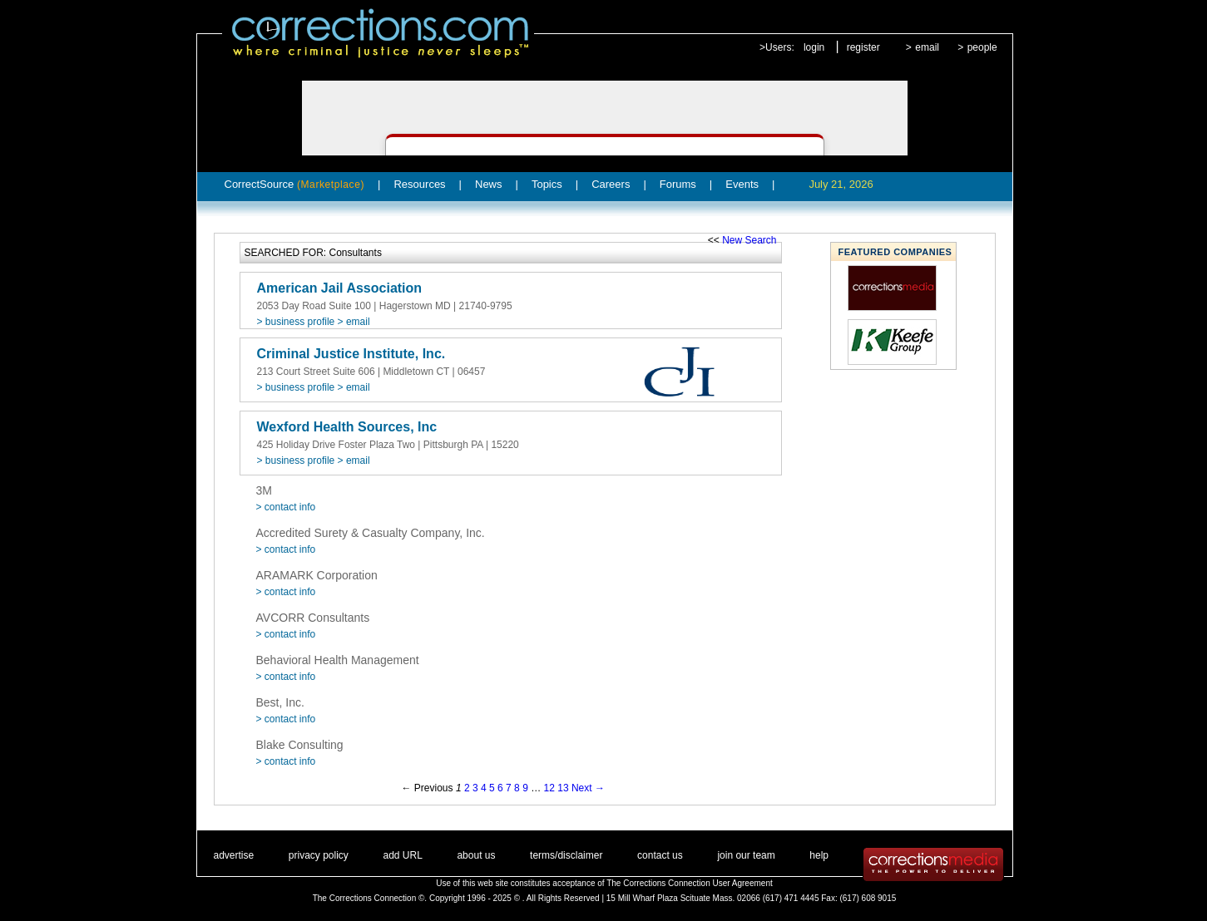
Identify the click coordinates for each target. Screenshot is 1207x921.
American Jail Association (340, 288)
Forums (678, 184)
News (488, 184)
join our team (745, 855)
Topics (547, 184)
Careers (610, 184)
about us (476, 855)
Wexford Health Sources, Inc (347, 427)
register (863, 47)
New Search (749, 240)
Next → (588, 788)
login (814, 47)
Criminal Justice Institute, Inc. (351, 354)
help (819, 855)
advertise (234, 855)
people (982, 47)
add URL (402, 855)
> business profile (296, 322)
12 (549, 788)
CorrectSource (295, 184)
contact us (660, 855)
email (927, 47)
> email (354, 322)
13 (562, 788)
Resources (419, 184)
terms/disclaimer (566, 855)
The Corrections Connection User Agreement (689, 883)
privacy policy (319, 855)
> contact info (286, 507)
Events (742, 184)
